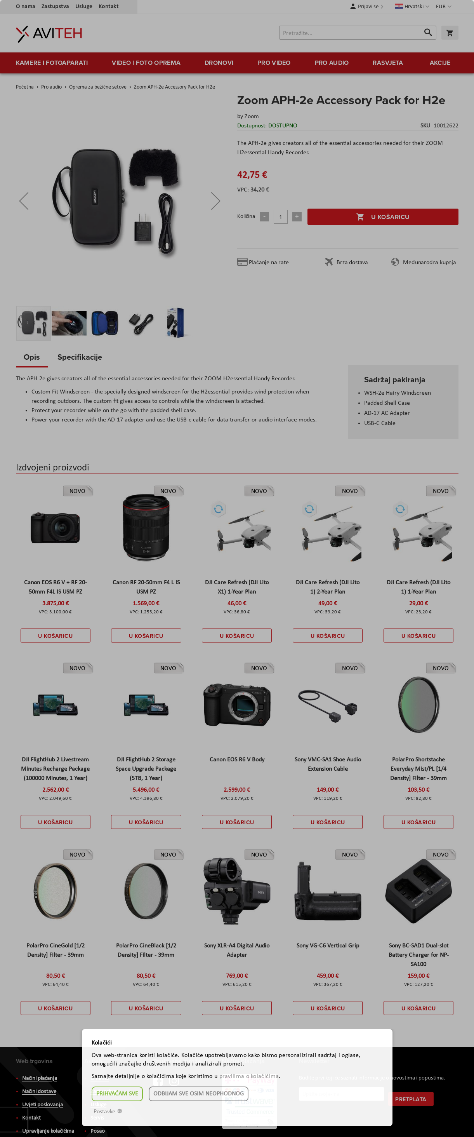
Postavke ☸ (108, 1112)
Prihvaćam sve (117, 1094)
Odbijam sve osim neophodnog (198, 1094)
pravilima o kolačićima (249, 1076)
